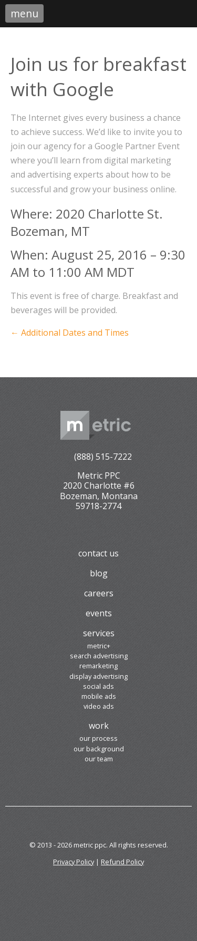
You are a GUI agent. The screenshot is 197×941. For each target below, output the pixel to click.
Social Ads (98, 686)
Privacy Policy (73, 861)
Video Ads (99, 706)
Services (99, 633)
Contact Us (98, 553)
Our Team (99, 758)
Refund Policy (122, 861)
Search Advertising (99, 655)
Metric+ (98, 645)
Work (99, 725)
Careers (98, 593)
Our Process (98, 738)
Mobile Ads (98, 696)
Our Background (99, 748)
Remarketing (98, 665)
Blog (99, 573)
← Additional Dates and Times (70, 332)
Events (99, 613)
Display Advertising (98, 676)
